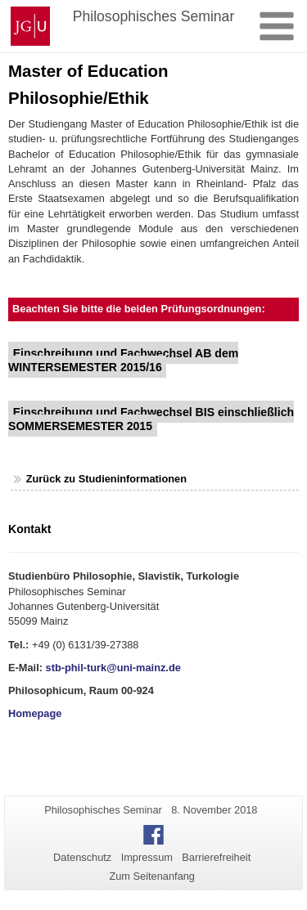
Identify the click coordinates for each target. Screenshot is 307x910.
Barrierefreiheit (216, 857)
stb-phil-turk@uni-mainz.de (113, 667)
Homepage (34, 713)
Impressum (147, 857)
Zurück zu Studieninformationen (106, 479)
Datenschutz (82, 857)
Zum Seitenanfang (152, 876)
